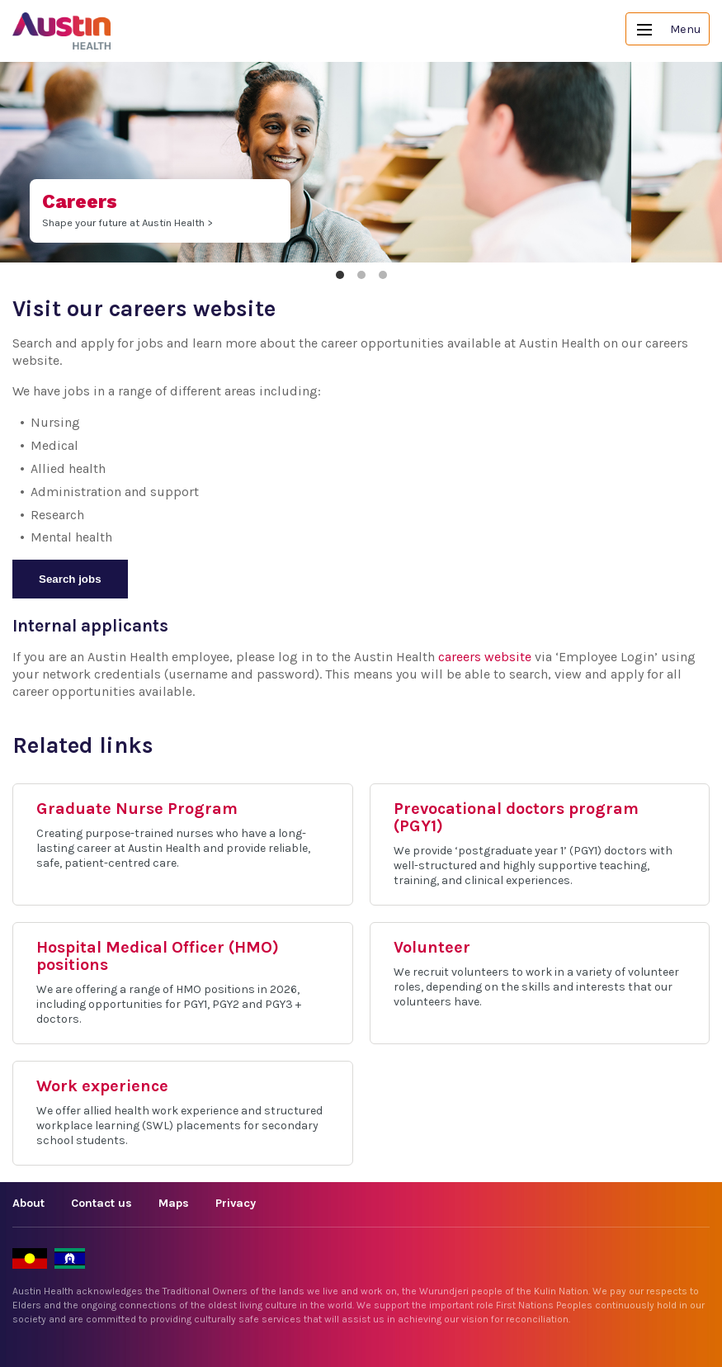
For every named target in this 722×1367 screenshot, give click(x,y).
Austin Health (61, 31)
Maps (173, 1203)
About (28, 1203)
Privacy (235, 1203)
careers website (484, 657)
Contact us (101, 1203)
